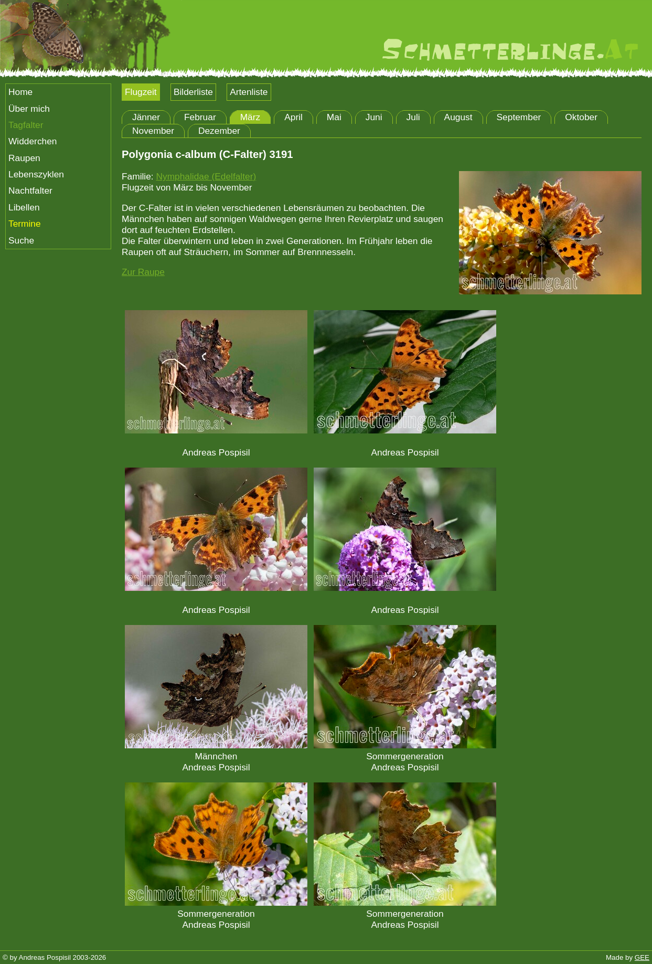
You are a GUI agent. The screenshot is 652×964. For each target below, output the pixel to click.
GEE (642, 957)
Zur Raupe (143, 272)
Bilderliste (193, 92)
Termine (24, 223)
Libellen (24, 207)
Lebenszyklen (36, 174)
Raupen (24, 158)
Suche (21, 240)
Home (20, 92)
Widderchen (32, 141)
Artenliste (249, 92)
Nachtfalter (30, 190)
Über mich (29, 108)
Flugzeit (141, 92)
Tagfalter (25, 125)
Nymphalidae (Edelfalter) (206, 176)
